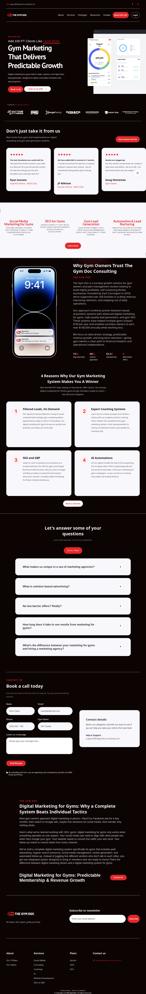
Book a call (16, 89)
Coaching (38, 969)
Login (135, 15)
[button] (61, 15)
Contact (106, 15)
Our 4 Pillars (12, 960)
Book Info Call (120, 15)
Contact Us (118, 877)
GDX (72, 965)
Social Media (40, 960)
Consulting (38, 965)
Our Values (11, 965)
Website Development (44, 978)
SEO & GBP (39, 983)
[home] (17, 15)
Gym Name (43, 723)
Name (9, 708)
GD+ (72, 969)
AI (35, 974)
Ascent (73, 960)
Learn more (73, 246)
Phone (9, 723)
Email (40, 708)
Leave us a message (16, 739)
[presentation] (55, 767)
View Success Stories (127, 140)
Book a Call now (73, 503)
